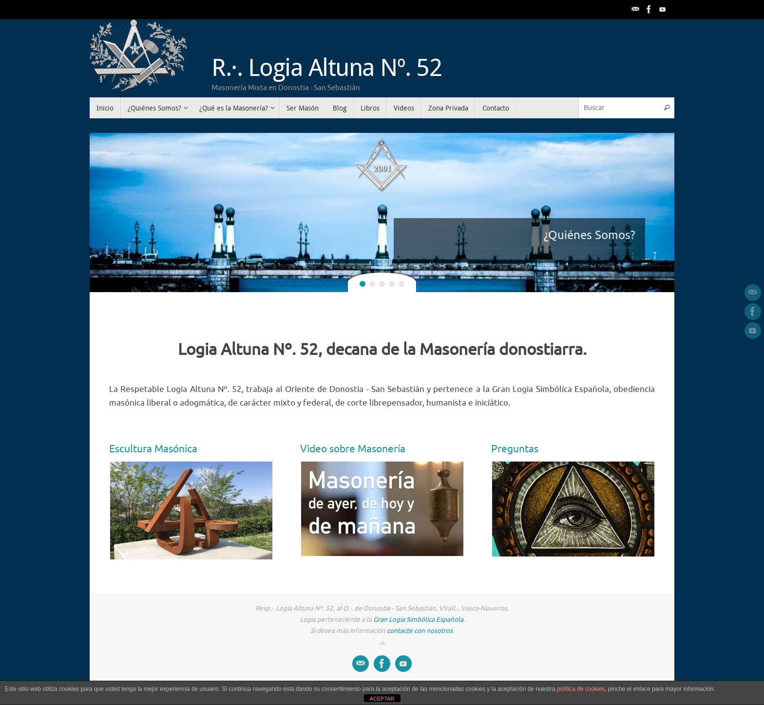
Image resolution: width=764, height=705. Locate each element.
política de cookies (581, 689)
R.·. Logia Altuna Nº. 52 (326, 67)
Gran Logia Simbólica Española (418, 619)
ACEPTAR (381, 699)
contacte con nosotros (420, 631)
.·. (382, 642)
